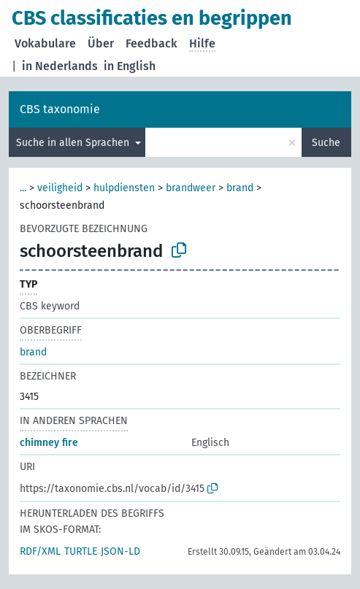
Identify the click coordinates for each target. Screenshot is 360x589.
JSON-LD (120, 551)
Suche (326, 142)
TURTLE (80, 551)
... (23, 188)
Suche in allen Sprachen (74, 142)
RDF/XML (40, 551)
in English (130, 66)
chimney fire (49, 442)
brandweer (190, 188)
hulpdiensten (124, 188)
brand (239, 188)
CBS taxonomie (60, 109)
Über (101, 43)
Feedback (151, 43)
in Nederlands (60, 66)
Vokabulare (45, 43)
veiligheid (60, 188)
